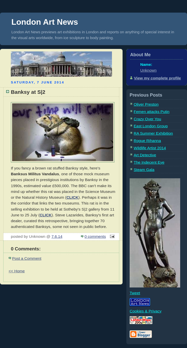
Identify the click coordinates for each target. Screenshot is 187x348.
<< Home (17, 271)
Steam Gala (144, 169)
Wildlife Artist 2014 (150, 148)
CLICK (72, 197)
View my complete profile (157, 78)
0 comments (95, 236)
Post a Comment (26, 258)
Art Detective (145, 155)
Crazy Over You (147, 119)
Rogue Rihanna (147, 140)
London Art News (44, 21)
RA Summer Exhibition (153, 133)
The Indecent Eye (149, 162)
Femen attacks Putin (151, 111)
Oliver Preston (146, 104)
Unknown (148, 70)
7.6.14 (57, 236)
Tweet (135, 293)
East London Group (151, 126)
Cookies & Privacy (145, 311)
